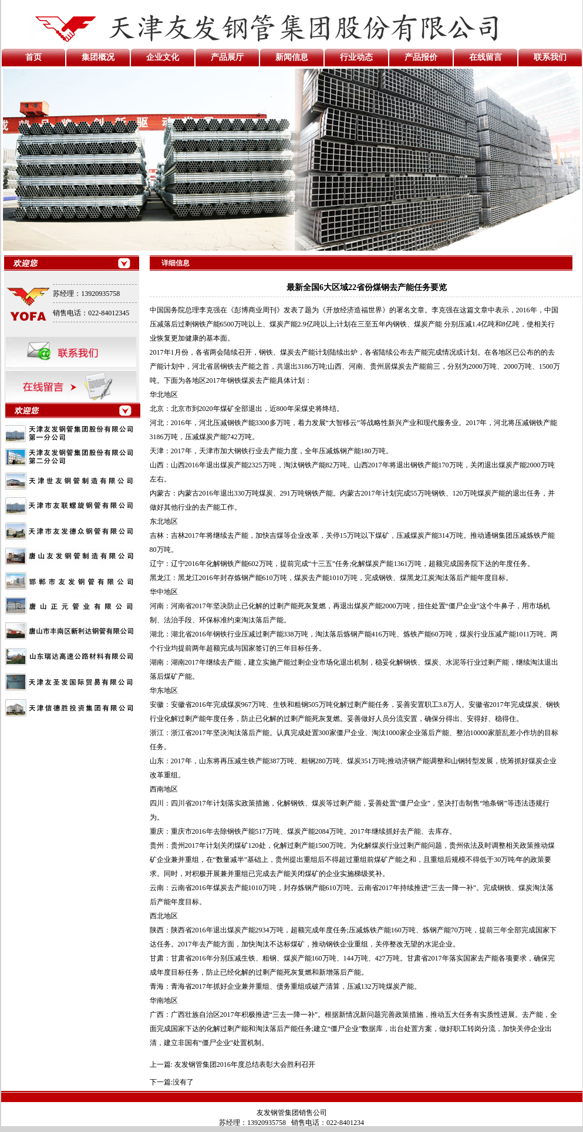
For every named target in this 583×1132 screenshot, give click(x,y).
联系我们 (550, 57)
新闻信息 (291, 57)
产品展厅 (227, 57)
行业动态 (356, 57)
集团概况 (98, 57)
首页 (33, 57)
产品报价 (421, 57)
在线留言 (485, 57)
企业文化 (162, 57)
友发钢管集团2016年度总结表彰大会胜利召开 (244, 1064)
